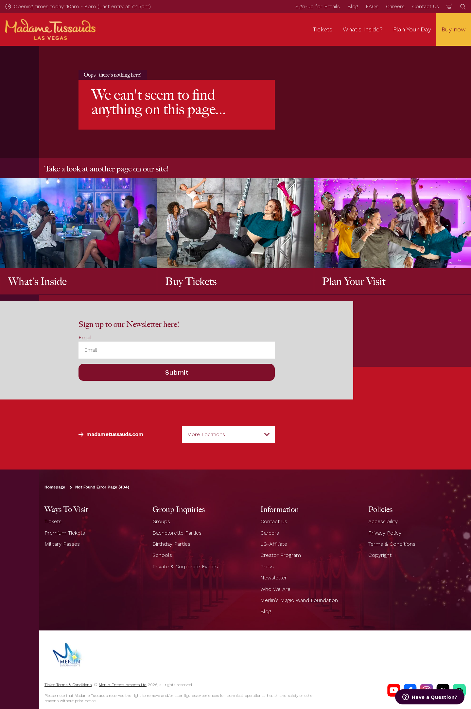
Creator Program (280, 555)
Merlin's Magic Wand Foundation (299, 600)
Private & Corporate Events (185, 566)
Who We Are (275, 589)
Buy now (454, 29)
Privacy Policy (384, 533)
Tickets (52, 521)
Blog (352, 6)
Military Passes (62, 544)
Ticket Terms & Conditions (68, 684)
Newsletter (273, 578)
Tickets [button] (322, 29)
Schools (162, 555)
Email (85, 337)
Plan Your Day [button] (412, 29)
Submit (176, 372)
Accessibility (383, 521)
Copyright (380, 555)
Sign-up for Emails (317, 6)
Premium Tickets (64, 533)
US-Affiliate (273, 544)
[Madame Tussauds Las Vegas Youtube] (393, 690)
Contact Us (425, 6)
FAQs (372, 6)
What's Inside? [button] (363, 29)
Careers (395, 6)
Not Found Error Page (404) (102, 487)
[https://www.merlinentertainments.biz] (67, 653)
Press (267, 566)
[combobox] (228, 434)
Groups (161, 521)
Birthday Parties (171, 544)
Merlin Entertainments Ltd (123, 684)
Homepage (54, 487)
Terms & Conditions (391, 544)
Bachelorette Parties (176, 533)
